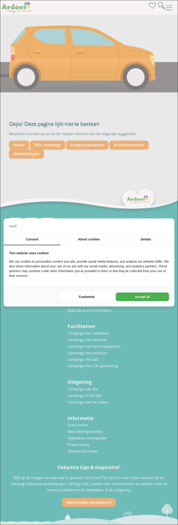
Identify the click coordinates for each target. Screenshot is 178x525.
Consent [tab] (32, 239)
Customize (87, 297)
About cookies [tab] (89, 239)
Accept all (142, 297)
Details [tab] (146, 239)
